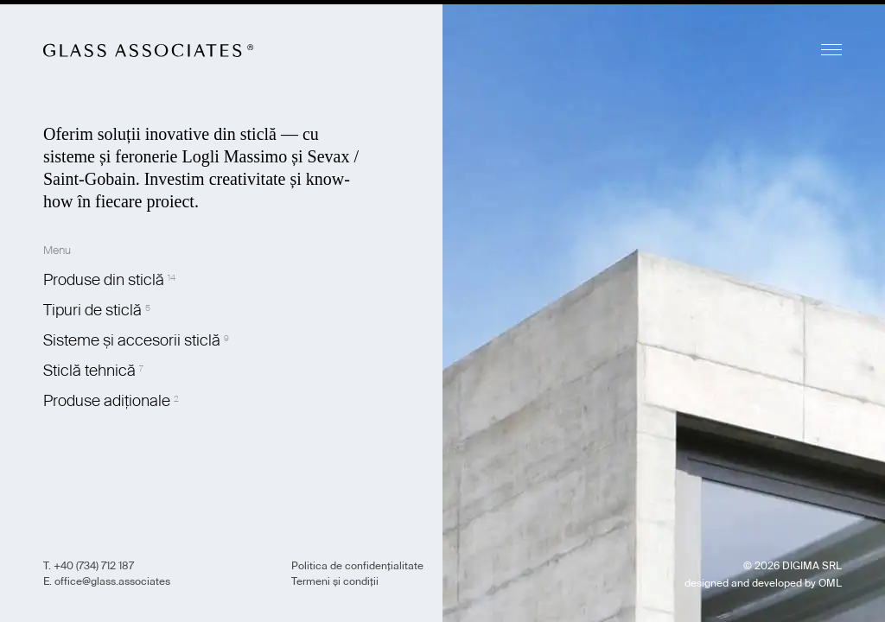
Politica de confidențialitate (357, 566)
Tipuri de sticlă (92, 310)
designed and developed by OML (763, 583)
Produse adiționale (106, 400)
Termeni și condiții (335, 581)
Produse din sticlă (103, 280)
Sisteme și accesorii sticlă (131, 340)
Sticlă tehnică (89, 370)
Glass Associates (148, 50)
